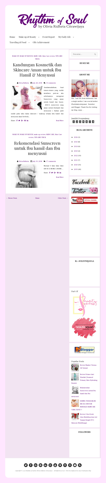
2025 (76, 142)
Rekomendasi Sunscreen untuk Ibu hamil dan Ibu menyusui (37, 148)
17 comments (51, 161)
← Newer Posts (11, 198)
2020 (76, 165)
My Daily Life (64, 36)
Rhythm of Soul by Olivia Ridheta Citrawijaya (39, 471)
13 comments (51, 83)
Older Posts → (63, 198)
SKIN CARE (38, 56)
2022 (76, 156)
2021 (76, 160)
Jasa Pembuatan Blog (84, 471)
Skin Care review (48, 56)
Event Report (49, 36)
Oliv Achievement (41, 42)
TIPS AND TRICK (40, 137)
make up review (39, 134)
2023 (76, 151)
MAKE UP (15, 56)
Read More (60, 121)
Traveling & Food (18, 42)
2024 (76, 146)
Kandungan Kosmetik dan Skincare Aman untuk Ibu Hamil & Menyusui (37, 70)
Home (12, 36)
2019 (76, 169)
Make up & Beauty (27, 36)
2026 (76, 137)
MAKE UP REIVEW (26, 56)
